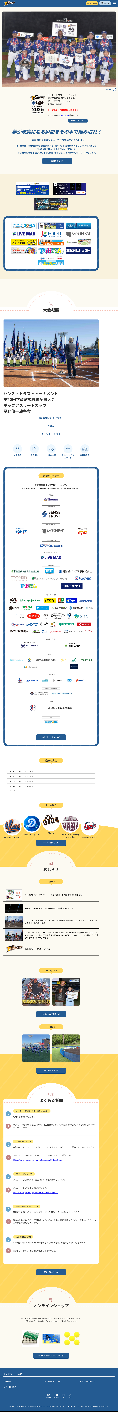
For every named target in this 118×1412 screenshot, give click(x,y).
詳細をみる (55, 161)
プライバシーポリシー (51, 1381)
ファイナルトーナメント (51, 434)
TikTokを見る (49, 1070)
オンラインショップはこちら (49, 1355)
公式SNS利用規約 (87, 1381)
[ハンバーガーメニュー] (114, 3)
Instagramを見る (49, 1014)
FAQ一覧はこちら (51, 1272)
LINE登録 (64, 115)
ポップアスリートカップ (22, 771)
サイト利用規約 (9, 1387)
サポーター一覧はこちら (50, 737)
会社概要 (7, 1381)
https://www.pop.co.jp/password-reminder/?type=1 (35, 1192)
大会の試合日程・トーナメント (51, 418)
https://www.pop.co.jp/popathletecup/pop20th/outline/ (37, 1159)
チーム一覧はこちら (51, 842)
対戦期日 (51, 426)
